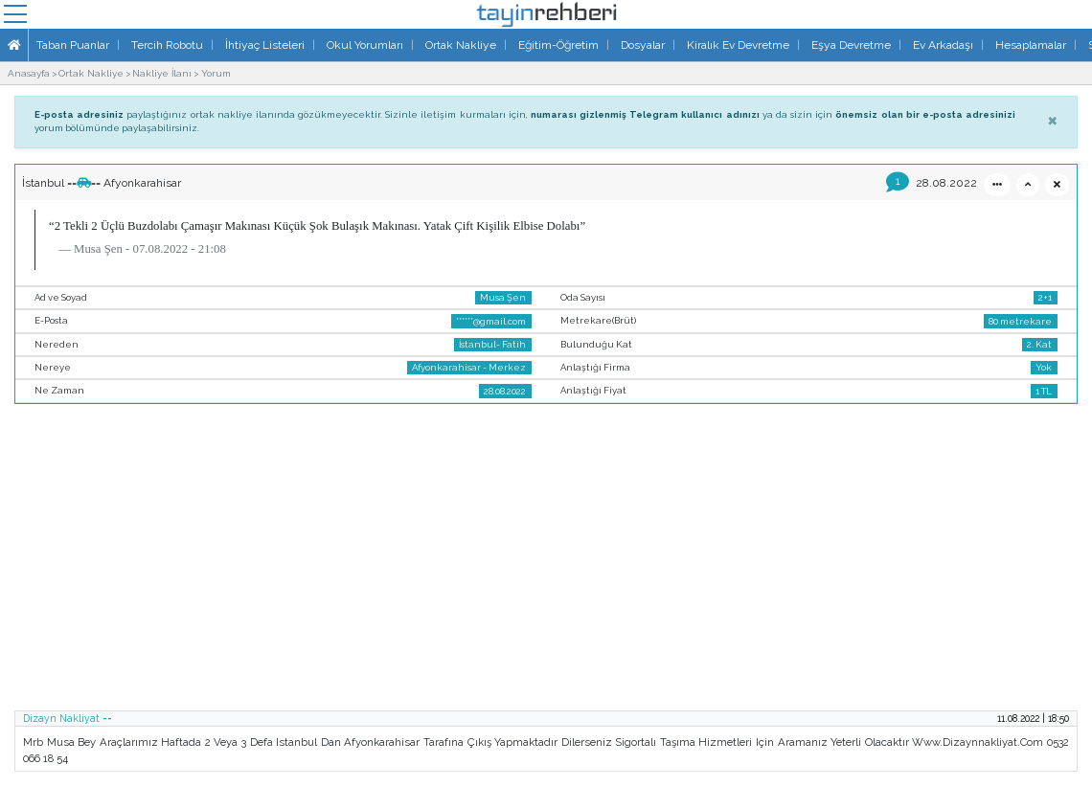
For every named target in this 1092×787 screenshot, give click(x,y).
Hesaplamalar (1030, 45)
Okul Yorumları (365, 45)
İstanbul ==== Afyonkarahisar (101, 183)
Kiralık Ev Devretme (738, 45)
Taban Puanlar (72, 45)
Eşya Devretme (851, 45)
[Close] (1052, 120)
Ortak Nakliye (460, 45)
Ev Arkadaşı (943, 45)
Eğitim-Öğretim (558, 45)
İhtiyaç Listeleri (265, 45)
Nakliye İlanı (162, 73)
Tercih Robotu (167, 45)
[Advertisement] (546, 563)
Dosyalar (643, 45)
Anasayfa (29, 73)
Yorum (216, 73)
